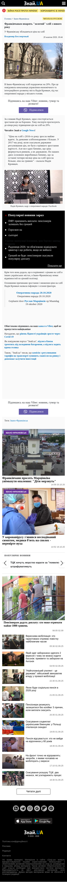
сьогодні (13, 235)
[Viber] (30, 808)
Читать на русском (52, 19)
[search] (3, 3)
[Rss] (16, 808)
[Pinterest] (51, 808)
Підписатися (33, 110)
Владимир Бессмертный (16, 36)
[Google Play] (42, 820)
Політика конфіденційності (14, 841)
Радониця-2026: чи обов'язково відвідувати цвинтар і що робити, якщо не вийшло (32, 248)
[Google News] (37, 808)
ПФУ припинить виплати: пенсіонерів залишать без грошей (29, 223)
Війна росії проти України (22, 11)
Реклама (6, 846)
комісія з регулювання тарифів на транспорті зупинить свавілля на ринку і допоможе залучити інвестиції (32, 355)
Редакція (6, 851)
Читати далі (33, 791)
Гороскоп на (15, 229)
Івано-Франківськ (19, 420)
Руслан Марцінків (35, 301)
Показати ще (55, 265)
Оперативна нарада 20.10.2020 (33, 292)
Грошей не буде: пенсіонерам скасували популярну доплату (30, 257)
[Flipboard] (44, 808)
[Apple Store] (24, 820)
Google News (28, 130)
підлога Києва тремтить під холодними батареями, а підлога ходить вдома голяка (32, 344)
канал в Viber (45, 326)
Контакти (6, 855)
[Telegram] (23, 808)
